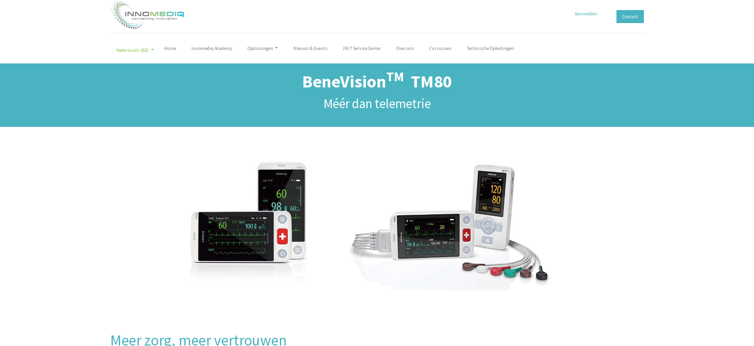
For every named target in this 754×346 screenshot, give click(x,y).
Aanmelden (586, 14)
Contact (630, 16)
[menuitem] (170, 50)
